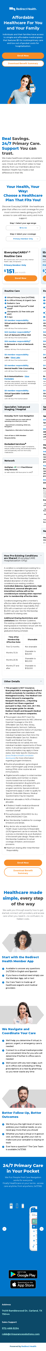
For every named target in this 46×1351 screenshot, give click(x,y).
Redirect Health (28, 1346)
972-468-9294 (10, 1328)
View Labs (15, 357)
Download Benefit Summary (23, 63)
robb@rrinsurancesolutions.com (21, 1334)
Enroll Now (23, 56)
